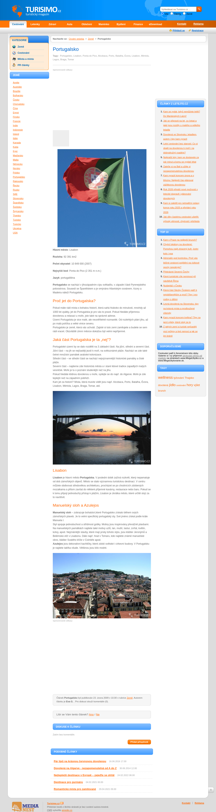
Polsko (16, 172)
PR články (23, 65)
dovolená (163, 385)
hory (190, 385)
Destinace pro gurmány (68, 782)
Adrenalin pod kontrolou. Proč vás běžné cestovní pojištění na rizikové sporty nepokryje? (181, 262)
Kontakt (181, 23)
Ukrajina (17, 228)
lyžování (179, 377)
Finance (138, 24)
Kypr (15, 151)
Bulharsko (18, 95)
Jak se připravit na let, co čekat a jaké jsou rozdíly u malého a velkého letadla (181, 125)
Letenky (35, 24)
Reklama (199, 23)
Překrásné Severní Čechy (176, 271)
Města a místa (26, 59)
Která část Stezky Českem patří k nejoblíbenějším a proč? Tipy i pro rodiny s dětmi (180, 294)
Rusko (16, 190)
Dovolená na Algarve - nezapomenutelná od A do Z (85, 768)
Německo (17, 164)
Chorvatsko (19, 104)
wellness (165, 377)
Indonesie (18, 129)
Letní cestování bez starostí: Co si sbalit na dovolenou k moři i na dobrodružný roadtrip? (180, 148)
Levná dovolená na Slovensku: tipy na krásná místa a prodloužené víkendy (181, 308)
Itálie (15, 138)
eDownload (155, 24)
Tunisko (17, 220)
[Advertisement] (87, 100)
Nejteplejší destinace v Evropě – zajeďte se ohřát (84, 775)
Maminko (104, 24)
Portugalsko (19, 177)
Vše (166, 14)
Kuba (15, 147)
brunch (162, 390)
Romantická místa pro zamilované (75, 789)
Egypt (16, 112)
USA (15, 232)
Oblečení (87, 24)
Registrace (198, 30)
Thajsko (189, 377)
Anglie (16, 82)
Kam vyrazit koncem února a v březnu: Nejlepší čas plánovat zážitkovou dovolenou (178, 180)
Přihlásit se (179, 30)
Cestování (18, 24)
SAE (15, 194)
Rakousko (18, 181)
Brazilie (16, 91)
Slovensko (18, 198)
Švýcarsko (18, 211)
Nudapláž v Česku (172, 285)
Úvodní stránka (76, 39)
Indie (15, 125)
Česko (16, 99)
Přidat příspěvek (139, 742)
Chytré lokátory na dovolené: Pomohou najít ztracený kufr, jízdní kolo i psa (180, 249)
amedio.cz (67, 810)
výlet (197, 385)
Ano (91, 714)
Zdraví (52, 24)
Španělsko (18, 202)
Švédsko (17, 207)
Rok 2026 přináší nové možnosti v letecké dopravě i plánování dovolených (180, 194)
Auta (69, 24)
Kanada (17, 142)
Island (16, 134)
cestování (181, 385)
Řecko (16, 185)
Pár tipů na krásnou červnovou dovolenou (80, 761)
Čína (15, 108)
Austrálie (17, 87)
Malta (15, 160)
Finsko (16, 117)
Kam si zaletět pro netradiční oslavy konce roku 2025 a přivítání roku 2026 (181, 207)
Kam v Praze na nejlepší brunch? (180, 240)
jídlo (172, 385)
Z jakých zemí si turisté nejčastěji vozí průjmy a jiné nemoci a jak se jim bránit (180, 331)
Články (177, 14)
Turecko (17, 224)
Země (189, 14)
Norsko (16, 168)
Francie (16, 121)
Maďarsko (18, 155)
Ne (98, 714)
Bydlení (121, 24)
